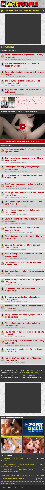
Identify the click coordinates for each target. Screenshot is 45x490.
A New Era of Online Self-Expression (13, 479)
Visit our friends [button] (22, 483)
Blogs (18, 10)
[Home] (2, 10)
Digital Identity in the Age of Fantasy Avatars (17, 475)
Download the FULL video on (22, 141)
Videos (9, 10)
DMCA (16, 487)
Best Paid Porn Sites (31, 372)
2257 (21, 487)
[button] (43, 10)
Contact (4, 487)
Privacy (10, 487)
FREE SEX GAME (31, 10)
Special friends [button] (22, 47)
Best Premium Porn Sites (27, 376)
